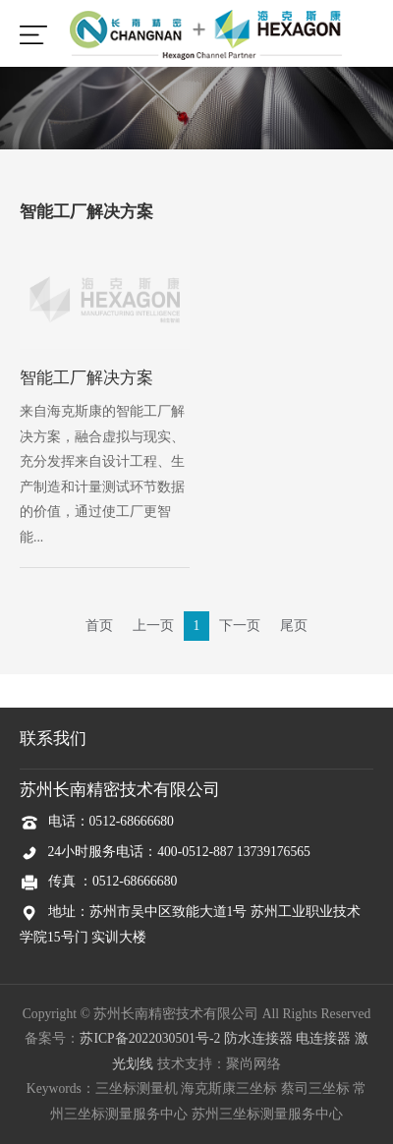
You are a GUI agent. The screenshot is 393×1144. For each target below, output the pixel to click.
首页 (99, 625)
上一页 (153, 625)
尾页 (294, 625)
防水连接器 (258, 1038)
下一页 (239, 625)
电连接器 (323, 1038)
